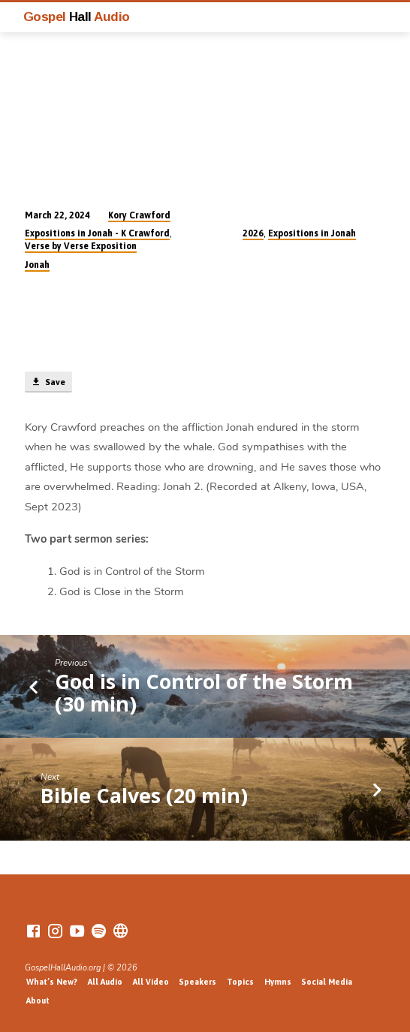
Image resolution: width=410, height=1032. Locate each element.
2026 (253, 233)
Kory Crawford (139, 215)
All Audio (105, 981)
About (38, 1000)
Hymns (277, 981)
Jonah (37, 265)
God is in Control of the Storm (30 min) (204, 692)
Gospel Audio (76, 16)
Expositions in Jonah (312, 233)
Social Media (326, 981)
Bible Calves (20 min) (144, 795)
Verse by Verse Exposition (81, 246)
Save (48, 382)
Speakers (197, 981)
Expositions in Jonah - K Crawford (97, 233)
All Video (151, 981)
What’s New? (51, 981)
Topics (240, 981)
